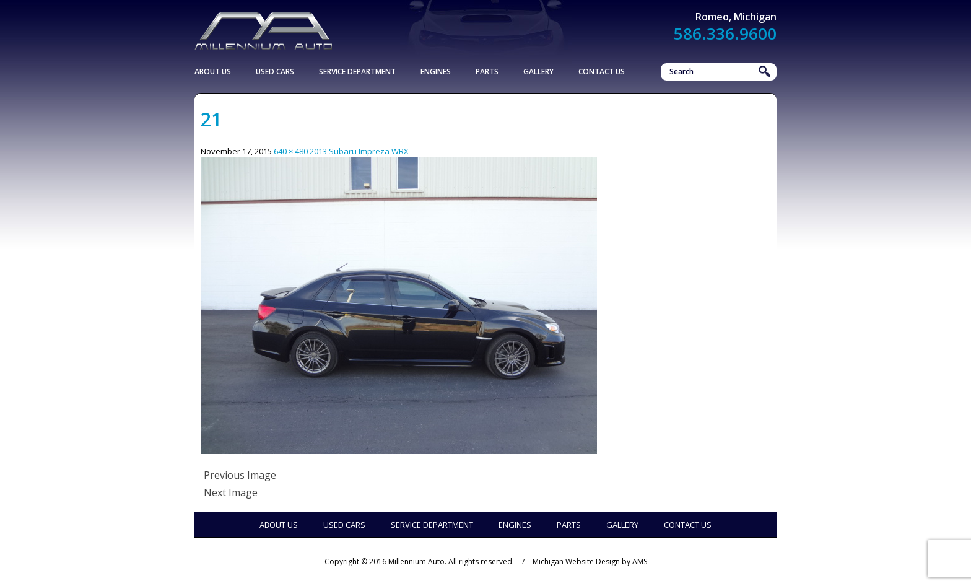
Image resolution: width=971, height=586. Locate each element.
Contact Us (601, 71)
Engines (435, 71)
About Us (212, 71)
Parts (487, 71)
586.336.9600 (725, 33)
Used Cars (275, 71)
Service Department (357, 71)
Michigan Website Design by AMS (590, 561)
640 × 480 (291, 151)
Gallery (538, 71)
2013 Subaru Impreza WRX (359, 151)
